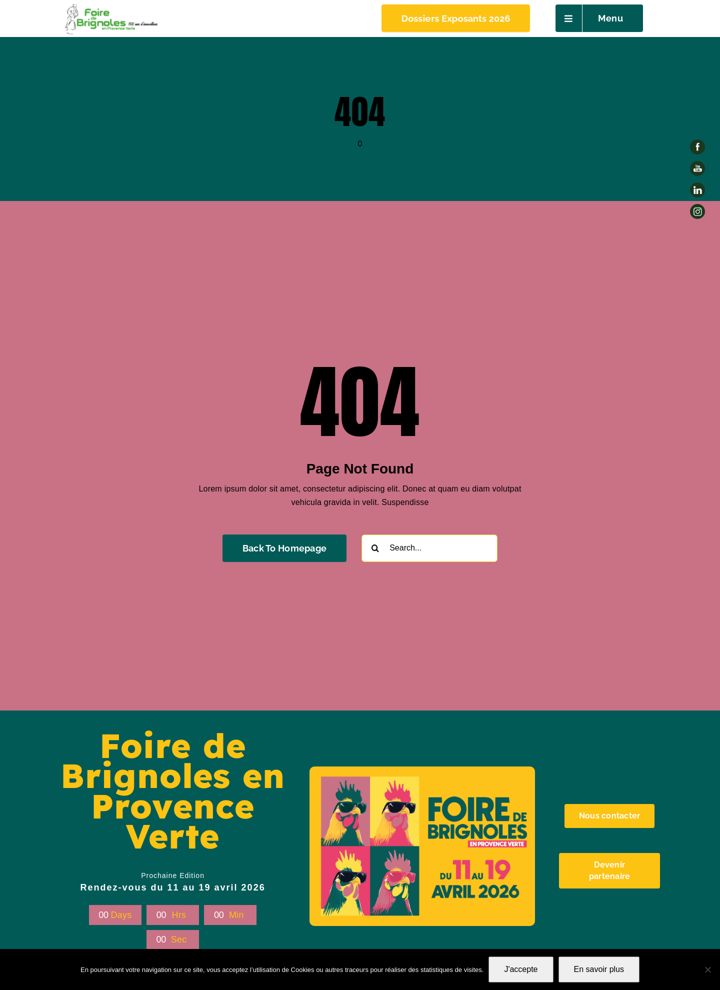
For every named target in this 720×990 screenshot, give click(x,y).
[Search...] (430, 548)
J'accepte (521, 969)
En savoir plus (599, 969)
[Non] (707, 969)
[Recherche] (375, 548)
